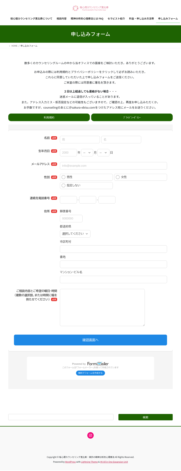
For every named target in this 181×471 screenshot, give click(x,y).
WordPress (70, 462)
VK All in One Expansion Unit (114, 462)
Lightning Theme (89, 462)
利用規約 (49, 117)
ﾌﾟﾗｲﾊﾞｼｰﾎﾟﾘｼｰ (132, 117)
